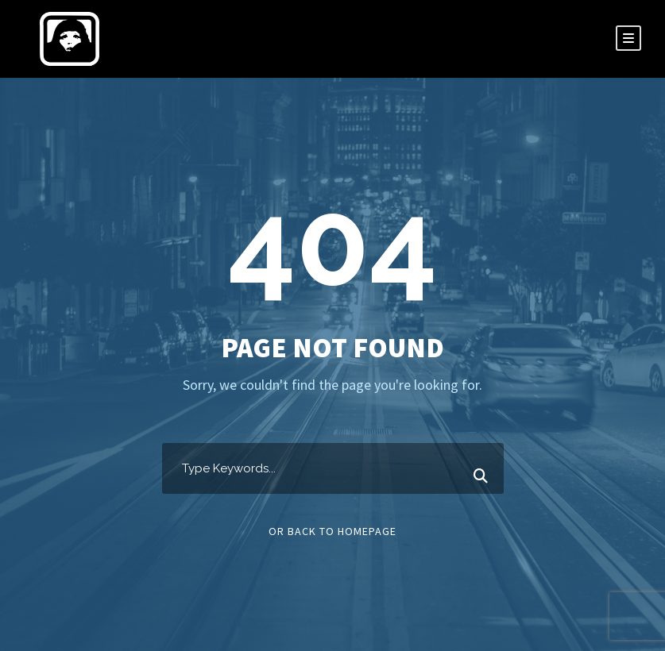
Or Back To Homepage (332, 531)
